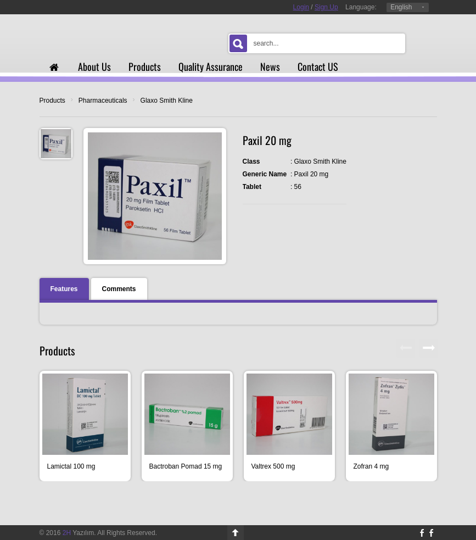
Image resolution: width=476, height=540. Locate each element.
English (401, 7)
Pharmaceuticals (103, 100)
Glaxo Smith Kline (167, 100)
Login (301, 7)
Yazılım (78, 533)
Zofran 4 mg (371, 466)
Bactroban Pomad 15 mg (185, 466)
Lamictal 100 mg (71, 466)
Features (64, 289)
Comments (119, 289)
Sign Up (326, 7)
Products (52, 100)
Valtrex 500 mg (273, 466)
